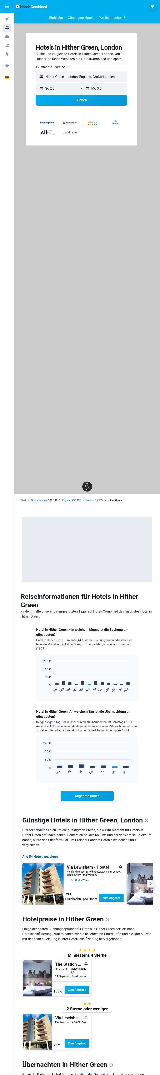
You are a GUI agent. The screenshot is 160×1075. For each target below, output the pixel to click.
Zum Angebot (111, 898)
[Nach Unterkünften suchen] (7, 28)
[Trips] (7, 66)
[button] (7, 6)
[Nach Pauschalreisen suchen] (7, 45)
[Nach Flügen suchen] (7, 19)
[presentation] (146, 820)
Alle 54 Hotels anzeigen (40, 857)
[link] (87, 796)
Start (23, 500)
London (90, 500)
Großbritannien (39, 500)
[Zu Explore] (7, 54)
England (66, 500)
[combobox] (51, 67)
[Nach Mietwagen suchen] (7, 36)
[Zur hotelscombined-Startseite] (31, 6)
